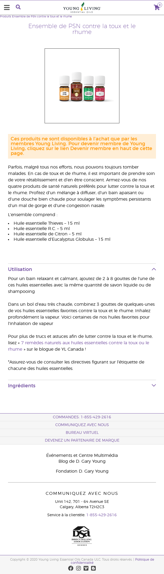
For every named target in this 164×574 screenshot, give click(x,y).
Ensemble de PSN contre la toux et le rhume (42, 16)
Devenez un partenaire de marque (82, 440)
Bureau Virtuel (82, 433)
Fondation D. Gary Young (82, 471)
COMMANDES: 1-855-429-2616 (82, 417)
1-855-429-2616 (101, 515)
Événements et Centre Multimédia (82, 455)
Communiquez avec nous (82, 425)
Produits (5, 16)
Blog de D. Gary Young (82, 461)
